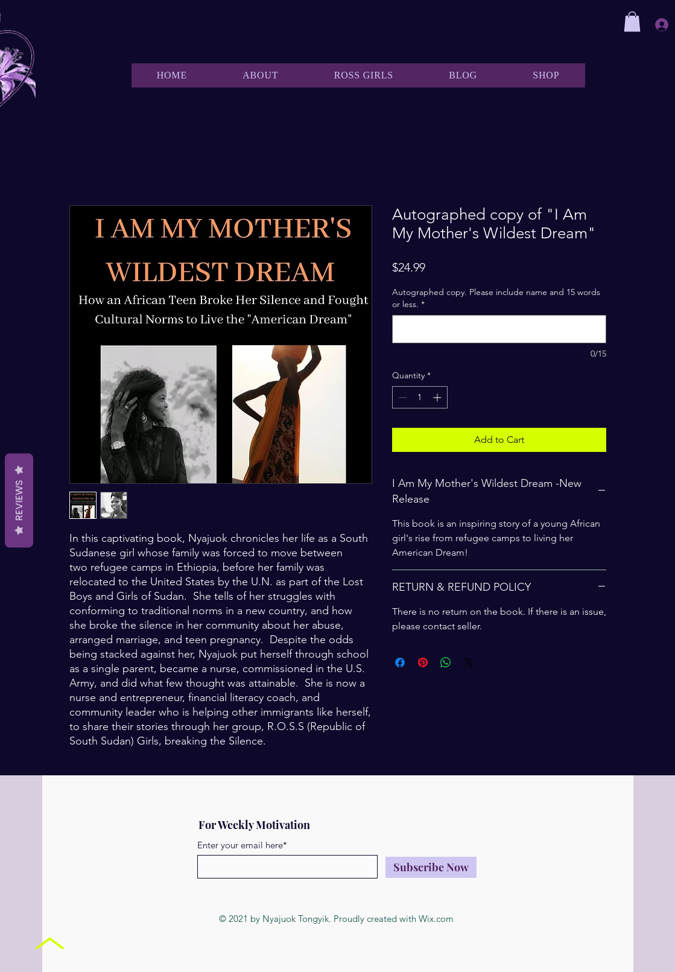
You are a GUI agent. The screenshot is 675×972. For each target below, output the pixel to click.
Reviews (19, 500)
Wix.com (436, 918)
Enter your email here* (242, 845)
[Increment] (438, 397)
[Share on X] (468, 662)
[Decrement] (401, 397)
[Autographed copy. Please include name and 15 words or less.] (499, 329)
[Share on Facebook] (400, 662)
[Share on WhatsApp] (446, 662)
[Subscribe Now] (431, 867)
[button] (632, 21)
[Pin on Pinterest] (423, 662)
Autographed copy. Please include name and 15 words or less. (496, 298)
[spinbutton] (420, 397)
